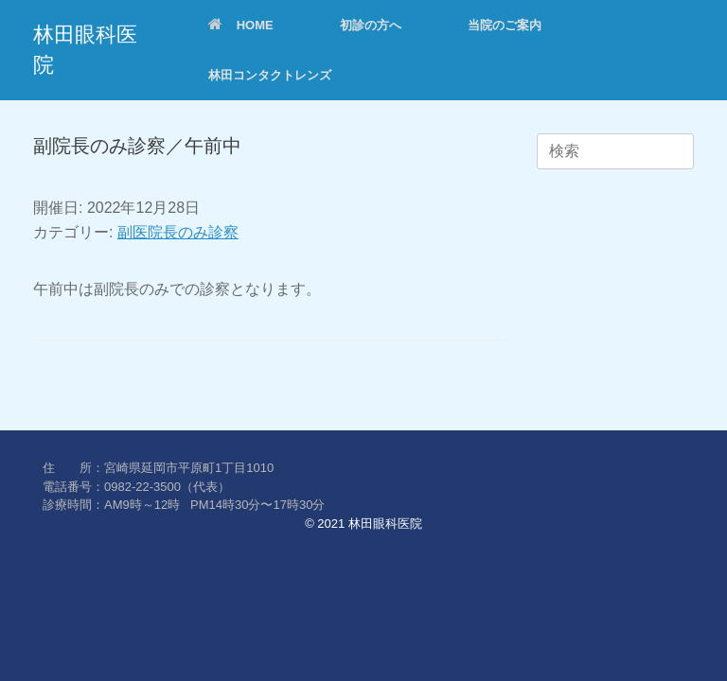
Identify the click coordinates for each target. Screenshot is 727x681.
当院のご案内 (504, 25)
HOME (241, 25)
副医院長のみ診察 (178, 232)
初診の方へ (370, 25)
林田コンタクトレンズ (269, 75)
